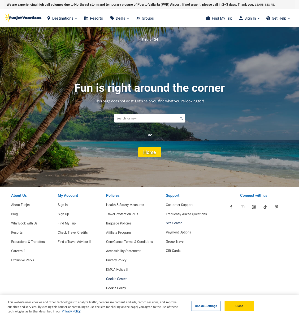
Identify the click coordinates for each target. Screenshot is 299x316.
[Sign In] (249, 18)
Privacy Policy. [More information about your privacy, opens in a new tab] (71, 313)
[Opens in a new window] (231, 207)
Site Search (174, 223)
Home (149, 152)
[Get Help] (278, 18)
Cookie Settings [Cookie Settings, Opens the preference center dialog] (206, 308)
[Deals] (119, 18)
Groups (148, 18)
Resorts (96, 18)
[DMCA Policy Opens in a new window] (129, 269)
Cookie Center (116, 279)
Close (239, 308)
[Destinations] (61, 18)
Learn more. (265, 4)
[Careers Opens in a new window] (28, 251)
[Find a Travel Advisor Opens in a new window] (75, 241)
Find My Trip (222, 18)
